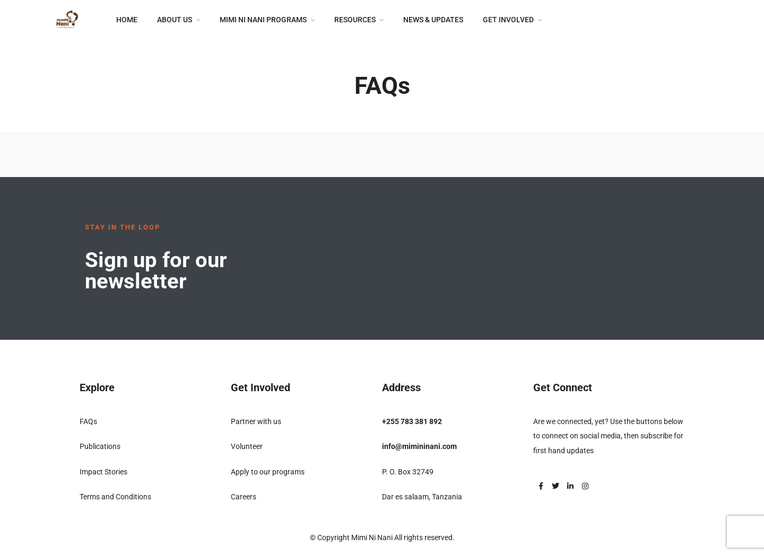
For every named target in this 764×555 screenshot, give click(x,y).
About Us (174, 19)
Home (126, 19)
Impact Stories (103, 472)
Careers (243, 496)
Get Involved (508, 19)
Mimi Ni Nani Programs (263, 19)
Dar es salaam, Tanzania (422, 496)
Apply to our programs (268, 472)
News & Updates (433, 19)
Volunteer (247, 446)
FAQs (88, 421)
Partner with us (256, 421)
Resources (355, 19)
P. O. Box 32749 (407, 472)
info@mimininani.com (419, 446)
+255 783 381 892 (412, 421)
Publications (100, 446)
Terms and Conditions (115, 496)
